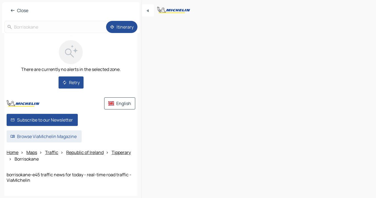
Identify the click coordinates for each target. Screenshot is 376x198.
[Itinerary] (121, 27)
